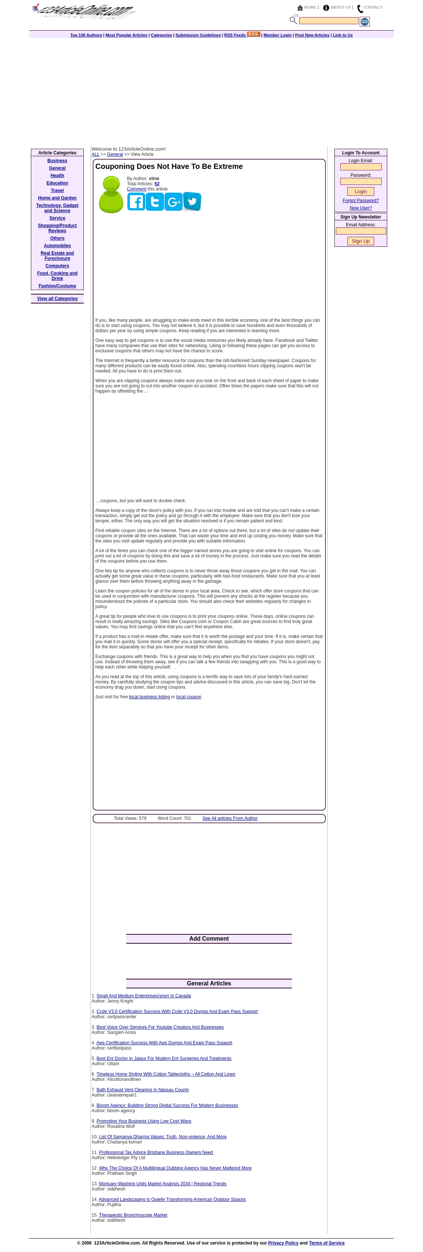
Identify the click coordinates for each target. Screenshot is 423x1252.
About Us (340, 7)
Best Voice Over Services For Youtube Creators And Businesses (160, 1027)
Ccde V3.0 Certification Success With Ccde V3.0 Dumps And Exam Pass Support (177, 1011)
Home (310, 7)
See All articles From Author (230, 818)
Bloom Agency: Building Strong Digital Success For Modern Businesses (167, 1105)
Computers (57, 265)
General (115, 154)
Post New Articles (312, 35)
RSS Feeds (242, 35)
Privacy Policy (283, 1243)
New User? (361, 208)
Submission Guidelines (198, 35)
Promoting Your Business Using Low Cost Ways (143, 1121)
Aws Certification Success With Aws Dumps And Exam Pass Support (164, 1042)
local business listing (149, 696)
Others (57, 238)
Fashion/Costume (57, 286)
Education (57, 183)
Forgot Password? (361, 200)
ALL (95, 154)
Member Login (278, 35)
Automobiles (57, 245)
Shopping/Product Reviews (57, 228)
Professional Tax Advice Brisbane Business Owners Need (156, 1152)
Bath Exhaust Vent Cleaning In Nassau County (142, 1089)
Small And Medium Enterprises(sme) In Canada (143, 995)
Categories (161, 35)
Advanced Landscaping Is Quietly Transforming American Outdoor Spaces (172, 1199)
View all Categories (57, 298)
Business (57, 160)
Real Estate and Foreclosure (57, 256)
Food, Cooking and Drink (57, 276)
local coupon (188, 696)
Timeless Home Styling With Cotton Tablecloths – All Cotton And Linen (165, 1074)
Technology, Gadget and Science (57, 208)
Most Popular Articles (126, 35)
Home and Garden (57, 198)
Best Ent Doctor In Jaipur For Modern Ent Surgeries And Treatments (163, 1058)
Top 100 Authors (86, 35)
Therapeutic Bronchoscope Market (133, 1215)
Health (57, 175)
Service (58, 218)
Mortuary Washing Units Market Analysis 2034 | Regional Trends (162, 1183)
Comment (136, 189)
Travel (57, 190)
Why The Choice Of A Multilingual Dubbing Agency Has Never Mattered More (175, 1168)
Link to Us (343, 35)
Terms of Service (327, 1243)
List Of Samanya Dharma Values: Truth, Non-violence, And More (163, 1136)
